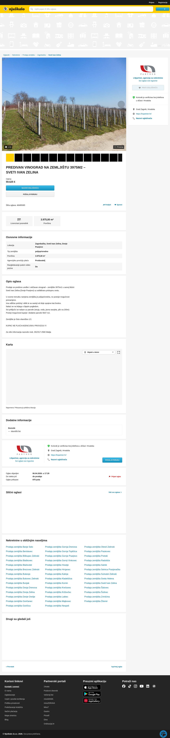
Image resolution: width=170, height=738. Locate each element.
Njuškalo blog (154, 686)
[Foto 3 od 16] (27, 158)
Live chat (163, 734)
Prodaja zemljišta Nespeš (57, 606)
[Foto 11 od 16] (96, 158)
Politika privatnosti (12, 703)
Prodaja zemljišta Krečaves (58, 588)
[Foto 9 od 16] (79, 158)
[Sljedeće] (120, 158)
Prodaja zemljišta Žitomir (96, 601)
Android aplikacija (92, 694)
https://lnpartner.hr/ (58, 455)
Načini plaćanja (11, 711)
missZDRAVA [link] (49, 703)
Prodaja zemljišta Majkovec (58, 601)
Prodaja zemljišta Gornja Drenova (61, 547)
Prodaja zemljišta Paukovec (97, 551)
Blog (6, 720)
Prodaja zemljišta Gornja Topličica (61, 551)
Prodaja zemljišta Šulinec (96, 592)
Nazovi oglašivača (30, 188)
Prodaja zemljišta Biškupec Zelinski (22, 556)
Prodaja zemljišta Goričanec (19, 601)
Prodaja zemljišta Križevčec (58, 592)
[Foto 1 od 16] (10, 158)
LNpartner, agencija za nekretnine (24, 458)
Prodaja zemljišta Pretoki (96, 556)
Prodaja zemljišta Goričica (18, 606)
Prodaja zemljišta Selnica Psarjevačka (102, 569)
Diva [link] (46, 720)
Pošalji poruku (30, 194)
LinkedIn (148, 686)
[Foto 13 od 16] (114, 158)
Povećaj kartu (119, 352)
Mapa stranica (10, 715)
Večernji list (48, 695)
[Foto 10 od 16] (88, 158)
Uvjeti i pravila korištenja (15, 699)
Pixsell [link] (46, 715)
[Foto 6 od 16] (53, 158)
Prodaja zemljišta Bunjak (17, 583)
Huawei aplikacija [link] (92, 700)
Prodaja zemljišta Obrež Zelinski (99, 547)
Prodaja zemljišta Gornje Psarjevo (61, 556)
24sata (46, 687)
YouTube (141, 686)
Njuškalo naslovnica (14, 9)
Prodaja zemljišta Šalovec (96, 588)
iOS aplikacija (92, 687)
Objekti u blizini (93, 352)
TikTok (129, 686)
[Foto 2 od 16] (19, 158)
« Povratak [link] (10, 667)
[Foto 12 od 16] (105, 158)
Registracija (162, 2)
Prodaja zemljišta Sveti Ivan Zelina (100, 583)
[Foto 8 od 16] (70, 158)
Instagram (135, 686)
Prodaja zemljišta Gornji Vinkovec (61, 560)
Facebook (123, 686)
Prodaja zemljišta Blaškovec (19, 560)
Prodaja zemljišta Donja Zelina (20, 592)
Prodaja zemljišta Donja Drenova (21, 588)
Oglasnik (6, 55)
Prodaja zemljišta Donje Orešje (20, 597)
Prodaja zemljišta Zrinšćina (97, 597)
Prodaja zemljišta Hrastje (57, 565)
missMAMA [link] (48, 699)
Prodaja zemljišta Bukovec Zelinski (22, 578)
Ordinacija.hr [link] (49, 724)
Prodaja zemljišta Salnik (95, 565)
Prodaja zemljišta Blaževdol (19, 565)
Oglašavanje (10, 695)
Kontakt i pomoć (12, 687)
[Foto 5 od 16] (44, 158)
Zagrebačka (41, 55)
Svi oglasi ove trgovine (24, 461)
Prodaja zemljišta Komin (56, 583)
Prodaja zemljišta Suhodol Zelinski (100, 574)
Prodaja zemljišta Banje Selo (19, 547)
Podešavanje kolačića (14, 707)
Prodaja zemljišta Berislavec (19, 551)
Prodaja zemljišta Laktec (56, 597)
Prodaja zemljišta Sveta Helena (99, 578)
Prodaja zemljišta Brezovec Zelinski (22, 569)
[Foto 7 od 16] (62, 158)
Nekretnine (16, 55)
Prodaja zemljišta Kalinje (56, 574)
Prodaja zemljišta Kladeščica (58, 578)
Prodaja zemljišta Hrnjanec (57, 569)
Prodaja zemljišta (29, 55)
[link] (114, 476)
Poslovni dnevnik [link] (51, 691)
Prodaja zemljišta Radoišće (97, 560)
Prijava (151, 2)
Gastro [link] (46, 711)
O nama (8, 691)
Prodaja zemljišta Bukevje (18, 574)
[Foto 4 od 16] (36, 158)
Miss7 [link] (46, 707)
